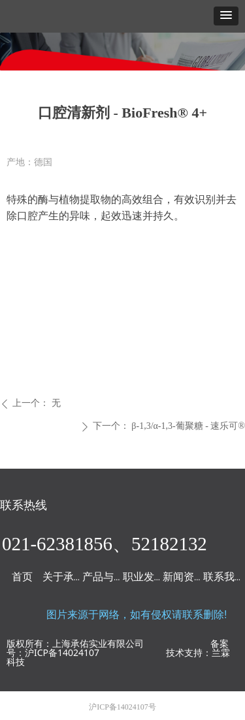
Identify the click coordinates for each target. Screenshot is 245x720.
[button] (226, 16)
